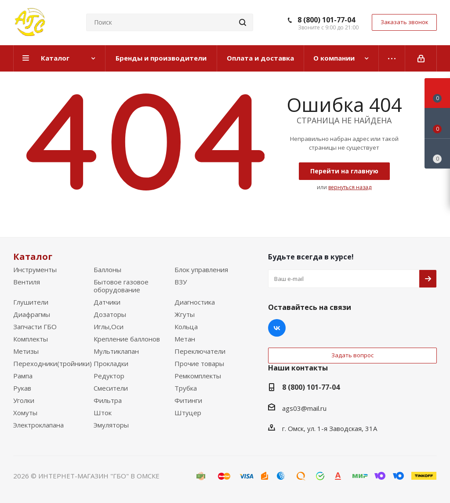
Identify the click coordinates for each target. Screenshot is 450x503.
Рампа (23, 375)
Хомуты (25, 412)
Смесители (111, 388)
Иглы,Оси (108, 326)
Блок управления (201, 269)
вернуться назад (349, 187)
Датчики (107, 302)
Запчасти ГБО (35, 326)
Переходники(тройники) (52, 363)
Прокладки (111, 363)
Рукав (22, 388)
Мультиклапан (116, 351)
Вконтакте (277, 328)
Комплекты (30, 338)
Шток (103, 412)
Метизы (26, 351)
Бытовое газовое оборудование (121, 285)
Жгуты (184, 314)
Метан (184, 338)
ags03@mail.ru (304, 408)
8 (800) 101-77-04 (326, 20)
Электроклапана (38, 424)
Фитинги (188, 400)
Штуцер (187, 412)
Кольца (186, 326)
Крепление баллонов (127, 338)
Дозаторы (110, 314)
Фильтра (108, 400)
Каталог (32, 256)
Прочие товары (199, 363)
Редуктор (109, 375)
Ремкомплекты (197, 375)
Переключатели (199, 351)
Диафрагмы (31, 314)
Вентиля (26, 281)
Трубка (185, 388)
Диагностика (194, 302)
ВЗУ (180, 281)
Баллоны (107, 269)
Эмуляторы (111, 424)
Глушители (30, 302)
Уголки (23, 400)
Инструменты (35, 269)
